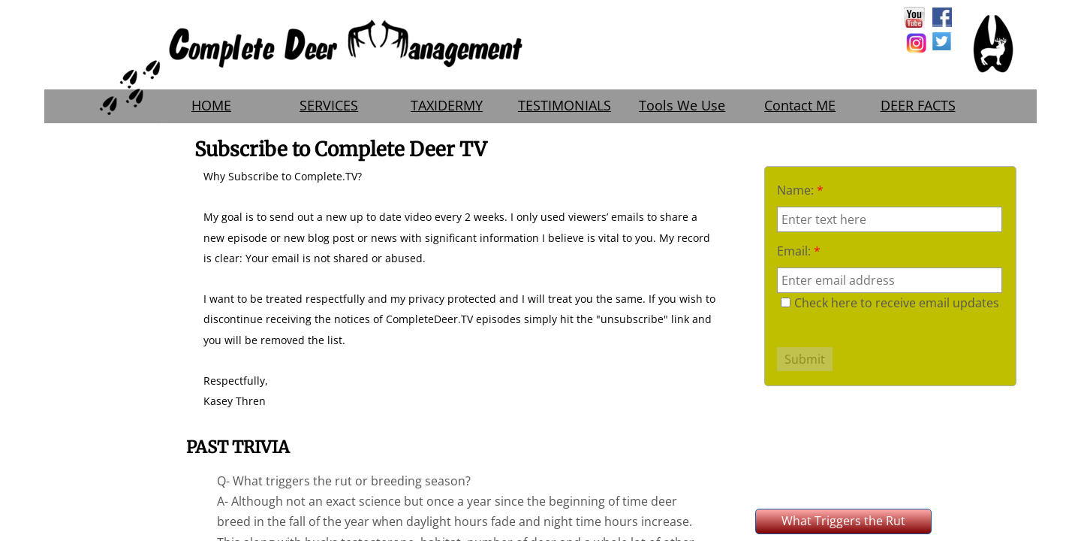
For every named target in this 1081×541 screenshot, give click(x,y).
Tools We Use (682, 105)
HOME (211, 105)
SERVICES (329, 105)
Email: (799, 251)
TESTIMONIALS (564, 105)
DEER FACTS (918, 105)
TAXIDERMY (447, 105)
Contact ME (800, 105)
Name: (800, 190)
